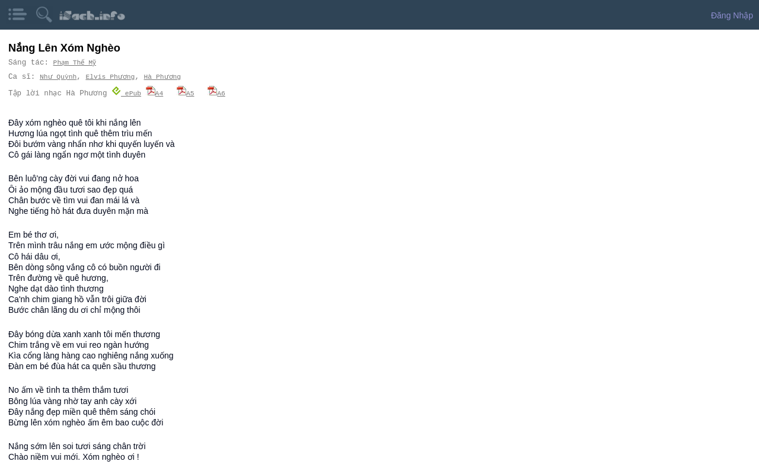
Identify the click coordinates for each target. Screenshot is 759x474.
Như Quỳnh (58, 76)
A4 (154, 92)
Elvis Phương (109, 76)
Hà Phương (160, 76)
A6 (216, 92)
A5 (185, 92)
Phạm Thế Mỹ (75, 62)
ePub (126, 92)
